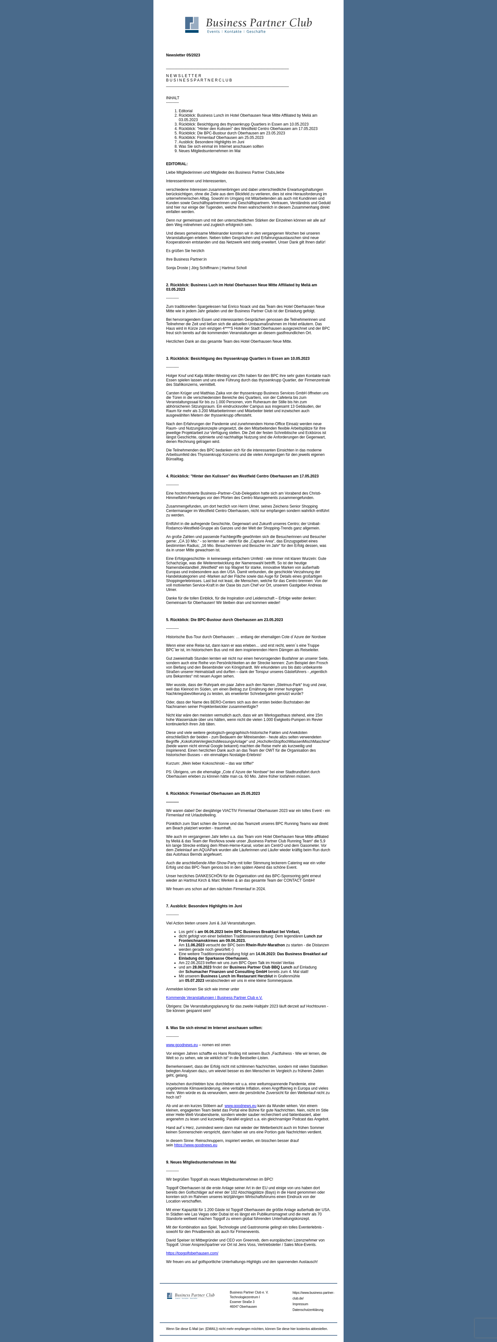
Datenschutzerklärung (308, 1310)
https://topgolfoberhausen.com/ (192, 1253)
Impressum (300, 1304)
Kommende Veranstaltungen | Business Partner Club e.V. (214, 997)
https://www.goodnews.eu (195, 1145)
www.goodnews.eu (182, 1045)
